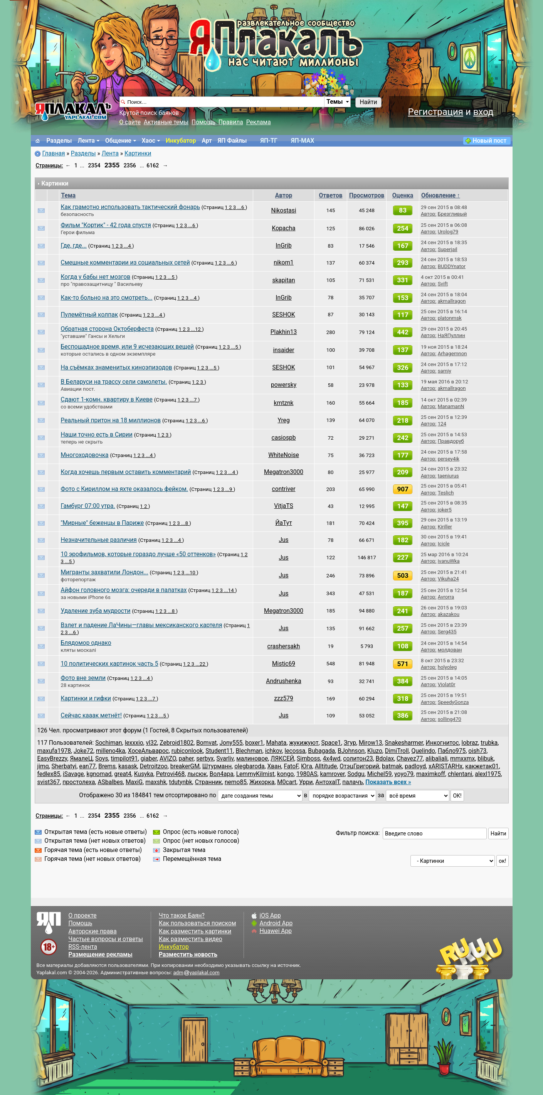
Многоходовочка (85, 455)
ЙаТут (283, 523)
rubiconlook (187, 750)
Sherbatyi (64, 766)
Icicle (444, 544)
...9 (229, 489)
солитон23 (358, 758)
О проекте (83, 915)
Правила (231, 122)
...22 (201, 664)
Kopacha (284, 228)
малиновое (252, 758)
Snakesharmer (404, 742)
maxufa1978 (54, 750)
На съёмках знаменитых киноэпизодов (116, 367)
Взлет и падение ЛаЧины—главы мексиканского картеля (141, 625)
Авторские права (93, 931)
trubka (489, 742)
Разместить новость (188, 954)
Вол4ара (222, 774)
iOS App (270, 915)
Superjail (447, 249)
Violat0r (447, 684)
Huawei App (275, 931)
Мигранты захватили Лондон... (104, 572)
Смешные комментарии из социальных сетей (125, 262)
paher (186, 758)
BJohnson (351, 750)
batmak (392, 766)
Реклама (258, 122)
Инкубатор (181, 140)
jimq (43, 766)
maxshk (155, 782)
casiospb (284, 437)
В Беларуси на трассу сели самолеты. (114, 381)
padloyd (415, 766)
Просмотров (367, 195)
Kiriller (445, 527)
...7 (194, 400)
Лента (86, 140)
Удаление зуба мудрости (96, 610)
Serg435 (447, 631)
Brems (107, 766)
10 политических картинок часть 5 (109, 663)
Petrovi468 (170, 774)
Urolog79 (448, 232)
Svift (443, 284)
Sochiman (108, 742)
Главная (53, 153)
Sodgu (355, 774)
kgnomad (98, 774)
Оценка (403, 195)
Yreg (283, 420)
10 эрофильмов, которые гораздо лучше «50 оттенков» (138, 554)
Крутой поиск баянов (149, 113)
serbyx (205, 758)
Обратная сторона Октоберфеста (107, 329)
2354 (94, 165)
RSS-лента (83, 946)
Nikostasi (283, 210)
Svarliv (225, 758)
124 (442, 424)
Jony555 (230, 742)
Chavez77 (410, 758)
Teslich (446, 493)
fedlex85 (49, 774)
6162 (152, 165)
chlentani (460, 774)
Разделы (59, 140)
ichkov (273, 750)
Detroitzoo (154, 766)
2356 (130, 165)
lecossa (295, 750)
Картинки (137, 153)
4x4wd (332, 758)
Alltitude (326, 766)
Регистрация (435, 111)
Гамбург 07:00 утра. (88, 506)
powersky (283, 384)
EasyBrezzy (52, 758)
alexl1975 (488, 774)
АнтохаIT (327, 782)
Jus (283, 540)
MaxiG (134, 782)
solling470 (449, 719)
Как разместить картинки (195, 931)
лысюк (197, 774)
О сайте (130, 122)
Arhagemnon (452, 353)
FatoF (291, 766)
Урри (306, 782)
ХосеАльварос (148, 750)
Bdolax (385, 758)
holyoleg (447, 667)
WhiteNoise (283, 455)
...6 (241, 207)
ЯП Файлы (232, 140)
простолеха (78, 782)
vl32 (151, 742)
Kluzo (374, 750)
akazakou (449, 614)
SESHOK (283, 314)
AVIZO (168, 758)
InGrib (283, 245)
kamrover (332, 774)
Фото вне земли (83, 678)
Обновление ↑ (440, 195)
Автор (283, 195)
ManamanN (451, 406)
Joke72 (83, 750)
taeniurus (448, 476)
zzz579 (283, 698)
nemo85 (236, 782)
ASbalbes (110, 782)
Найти (368, 102)
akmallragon (452, 301)
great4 (122, 774)
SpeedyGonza (453, 702)
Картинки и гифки (86, 698)
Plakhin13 (284, 332)
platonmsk (450, 318)
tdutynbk (180, 782)
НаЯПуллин (451, 335)
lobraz (470, 742)
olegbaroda (249, 766)
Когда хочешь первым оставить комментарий (126, 472)
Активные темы (166, 122)
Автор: (428, 214)
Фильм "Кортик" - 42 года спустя (106, 225)
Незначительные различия (99, 540)
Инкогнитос (442, 742)
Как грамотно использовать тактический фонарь (130, 207)
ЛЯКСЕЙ (282, 758)
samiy (444, 371)
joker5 (445, 510)
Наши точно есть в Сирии (97, 434)
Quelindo (423, 750)
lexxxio (134, 742)
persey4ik (448, 459)
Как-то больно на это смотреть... (107, 297)
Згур (350, 742)
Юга (306, 766)
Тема (68, 195)
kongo (285, 774)
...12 (196, 329)
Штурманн (217, 766)
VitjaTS (283, 506)
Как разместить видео (190, 939)
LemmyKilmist (255, 774)
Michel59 (379, 774)
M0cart (286, 782)
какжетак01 (482, 766)
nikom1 (284, 262)
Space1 (331, 742)
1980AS (307, 774)
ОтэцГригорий (359, 766)
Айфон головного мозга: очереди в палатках (124, 590)
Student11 (219, 750)
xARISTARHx (445, 766)
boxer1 (254, 742)
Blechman (248, 750)
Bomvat (206, 742)
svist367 (48, 782)
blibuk (485, 758)
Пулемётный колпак (89, 314)
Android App (276, 923)
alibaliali (436, 758)
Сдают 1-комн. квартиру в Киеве (107, 399)
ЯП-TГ (269, 140)
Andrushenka (283, 681)
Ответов (330, 195)
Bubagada (321, 750)
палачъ (352, 782)
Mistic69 (283, 663)
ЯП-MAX (302, 140)
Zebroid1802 (176, 742)
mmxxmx (462, 758)
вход (483, 111)
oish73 (477, 750)
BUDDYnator (452, 266)
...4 (128, 246)
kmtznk (284, 403)
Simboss (308, 758)
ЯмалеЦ (81, 758)
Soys (101, 758)
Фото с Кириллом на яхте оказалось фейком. (124, 489)
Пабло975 (452, 750)
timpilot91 (124, 758)
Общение (118, 140)
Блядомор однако (86, 642)
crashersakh (283, 646)
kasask (127, 766)
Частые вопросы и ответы (106, 939)
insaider (283, 350)
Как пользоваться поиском (197, 923)
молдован (450, 650)
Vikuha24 (448, 579)
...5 (172, 277)
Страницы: (49, 165)
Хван (274, 766)
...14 (229, 590)
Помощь (203, 122)
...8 (185, 523)
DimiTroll (397, 750)
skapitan (283, 280)
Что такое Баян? (182, 915)
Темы (334, 101)
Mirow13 (370, 742)
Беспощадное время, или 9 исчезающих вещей (127, 346)
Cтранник (208, 782)
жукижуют (303, 742)
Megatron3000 (283, 472)
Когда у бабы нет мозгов (96, 276)
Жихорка (261, 782)
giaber (149, 758)
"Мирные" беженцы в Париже (102, 523)
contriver (284, 489)
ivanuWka (449, 561)
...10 (191, 572)
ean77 (87, 766)
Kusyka (143, 774)
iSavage (73, 774)
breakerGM (185, 766)
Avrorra (446, 597)
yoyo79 (404, 774)
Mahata (276, 742)
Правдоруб (451, 441)
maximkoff (430, 774)
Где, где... (74, 245)
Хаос (148, 140)
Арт (207, 140)
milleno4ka (110, 750)
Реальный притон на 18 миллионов (111, 420)
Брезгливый (452, 214)
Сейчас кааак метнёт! (91, 715)
